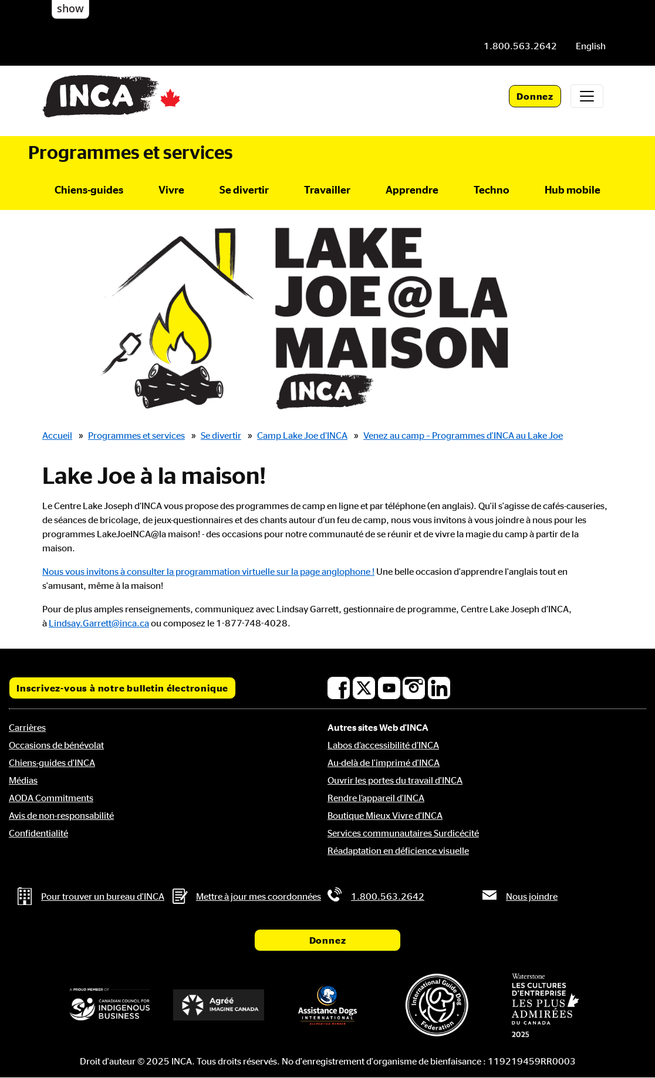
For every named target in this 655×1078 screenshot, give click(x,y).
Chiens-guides (89, 189)
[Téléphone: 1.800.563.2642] (520, 45)
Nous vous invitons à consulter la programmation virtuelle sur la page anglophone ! (208, 571)
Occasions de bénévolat (56, 745)
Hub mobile (572, 189)
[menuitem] (591, 45)
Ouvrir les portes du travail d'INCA (395, 780)
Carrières (27, 727)
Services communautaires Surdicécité (403, 833)
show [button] (70, 8)
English (591, 45)
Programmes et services (130, 151)
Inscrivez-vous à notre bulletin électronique (122, 688)
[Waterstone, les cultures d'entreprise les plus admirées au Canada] (545, 1005)
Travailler (327, 189)
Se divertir (244, 189)
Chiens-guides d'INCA (52, 762)
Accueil (57, 435)
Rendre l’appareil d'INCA (376, 797)
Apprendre (412, 189)
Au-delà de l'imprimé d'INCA (384, 762)
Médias (23, 780)
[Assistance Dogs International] (327, 1005)
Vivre (171, 189)
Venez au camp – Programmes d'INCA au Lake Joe (463, 435)
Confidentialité (38, 833)
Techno (491, 189)
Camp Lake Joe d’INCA (302, 435)
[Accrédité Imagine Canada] (219, 1005)
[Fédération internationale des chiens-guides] (436, 1005)
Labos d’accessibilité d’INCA (383, 745)
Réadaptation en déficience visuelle (398, 850)
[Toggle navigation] (586, 96)
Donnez (534, 96)
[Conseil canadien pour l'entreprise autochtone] (110, 1005)
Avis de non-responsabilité (61, 815)
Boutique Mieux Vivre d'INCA (385, 815)
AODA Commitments (51, 797)
